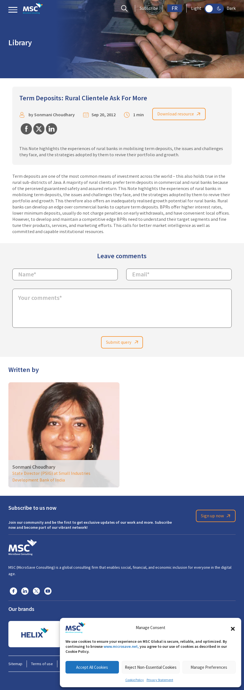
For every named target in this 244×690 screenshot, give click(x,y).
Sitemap (15, 663)
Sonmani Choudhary (54, 115)
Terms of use (42, 663)
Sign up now (216, 516)
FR (175, 8)
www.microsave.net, (121, 646)
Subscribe (149, 8)
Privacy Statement (160, 680)
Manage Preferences (209, 667)
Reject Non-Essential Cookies (151, 667)
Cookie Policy (134, 680)
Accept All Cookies (92, 667)
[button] (233, 627)
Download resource (180, 114)
